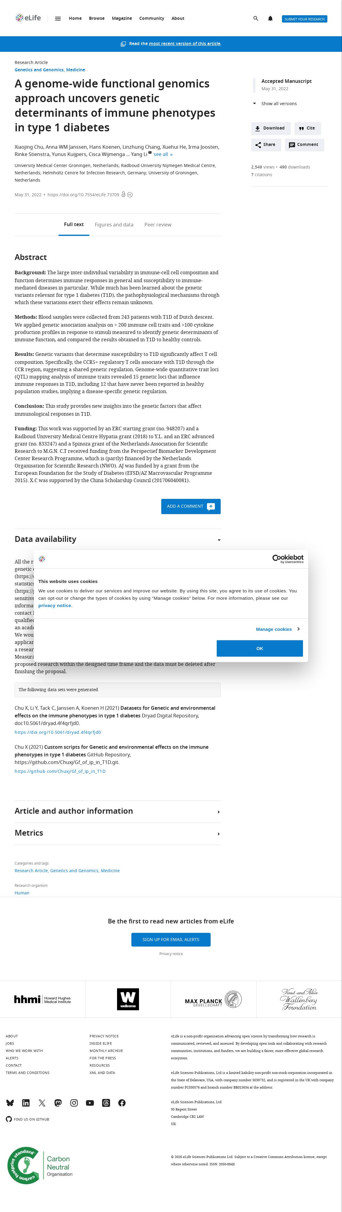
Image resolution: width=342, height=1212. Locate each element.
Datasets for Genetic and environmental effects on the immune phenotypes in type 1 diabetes (115, 712)
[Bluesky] (10, 1105)
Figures (114, 225)
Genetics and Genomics (39, 70)
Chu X (21, 708)
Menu (58, 18)
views (263, 167)
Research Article (31, 62)
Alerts (271, 19)
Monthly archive (106, 1050)
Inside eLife (101, 1043)
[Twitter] (42, 1105)
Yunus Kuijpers (69, 154)
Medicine (75, 70)
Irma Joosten (203, 147)
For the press (103, 1058)
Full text (74, 225)
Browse (97, 18)
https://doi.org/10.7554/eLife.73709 (83, 195)
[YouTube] (90, 1105)
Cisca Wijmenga (107, 154)
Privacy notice (171, 954)
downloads (295, 167)
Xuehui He (174, 147)
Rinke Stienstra (32, 154)
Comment (309, 146)
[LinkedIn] (26, 1105)
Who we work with (24, 1050)
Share (269, 144)
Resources (100, 1065)
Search (256, 19)
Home (75, 18)
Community (151, 18)
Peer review (158, 225)
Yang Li (139, 154)
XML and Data (102, 1072)
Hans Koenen (104, 147)
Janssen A (68, 708)
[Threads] (106, 1105)
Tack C (47, 708)
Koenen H (92, 708)
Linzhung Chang (141, 147)
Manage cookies (274, 628)
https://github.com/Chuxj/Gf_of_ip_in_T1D (60, 771)
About (178, 18)
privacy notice (54, 605)
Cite (311, 128)
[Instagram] (74, 1105)
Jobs (10, 1043)
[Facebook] (122, 1105)
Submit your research (305, 19)
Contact (14, 1065)
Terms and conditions (27, 1072)
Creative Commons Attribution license (284, 1156)
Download (274, 128)
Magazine (122, 18)
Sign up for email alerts (171, 940)
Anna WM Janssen (66, 147)
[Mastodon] (58, 1105)
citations (261, 175)
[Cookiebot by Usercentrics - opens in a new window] (277, 558)
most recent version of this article (184, 44)
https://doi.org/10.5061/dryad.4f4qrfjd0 (58, 732)
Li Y (33, 708)
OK (259, 648)
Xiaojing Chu (29, 147)
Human (22, 893)
